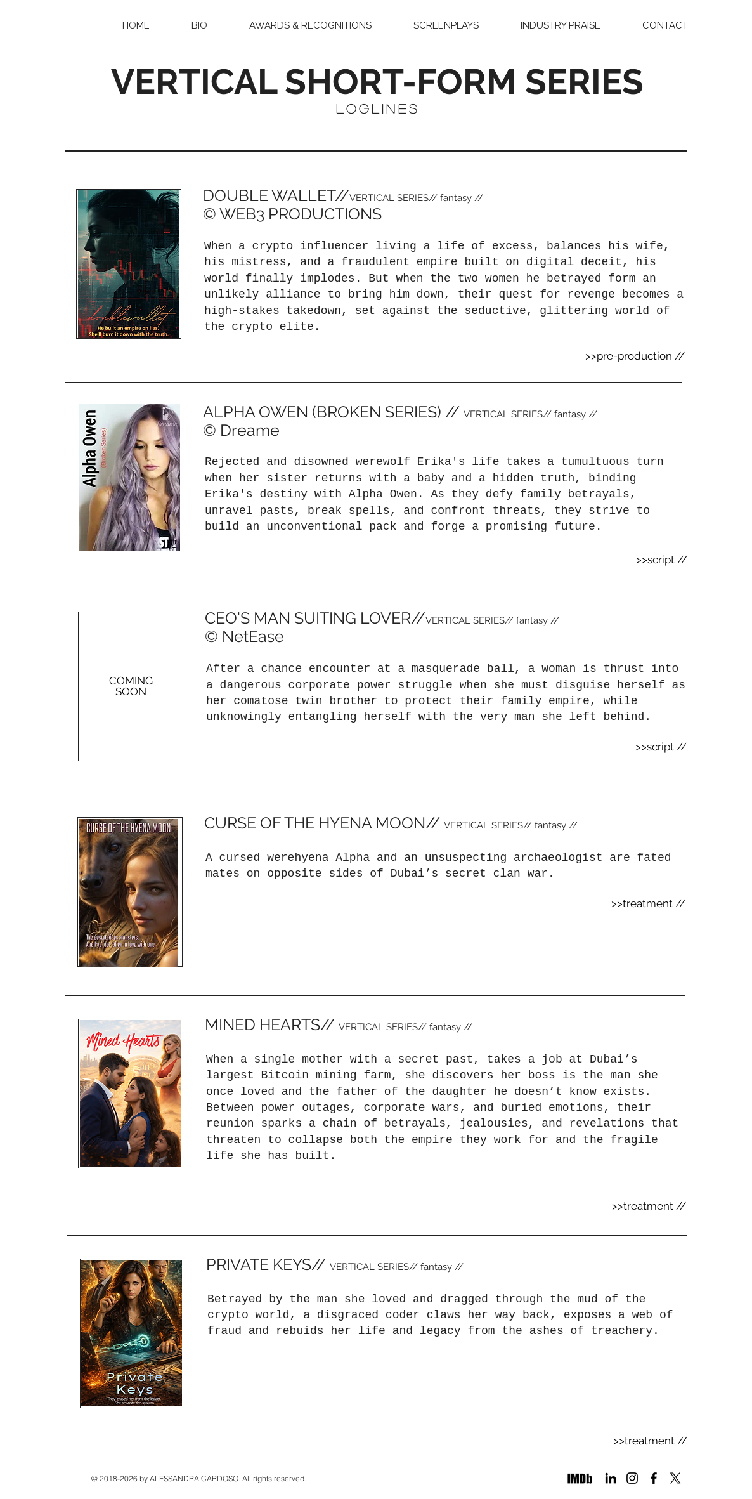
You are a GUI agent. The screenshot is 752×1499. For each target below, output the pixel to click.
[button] (446, 26)
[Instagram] (632, 1478)
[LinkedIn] (610, 1478)
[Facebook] (653, 1478)
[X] (675, 1478)
